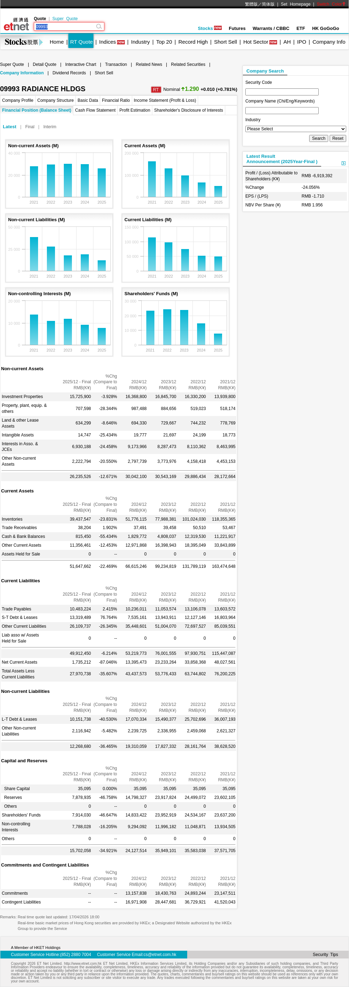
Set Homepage (296, 4)
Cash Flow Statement (95, 110)
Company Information (22, 72)
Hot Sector (255, 42)
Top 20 (164, 42)
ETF (300, 28)
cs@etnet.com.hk (159, 954)
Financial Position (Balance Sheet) (36, 110)
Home (57, 42)
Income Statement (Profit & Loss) (165, 100)
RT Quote (81, 42)
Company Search (265, 71)
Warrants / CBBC (271, 28)
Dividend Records (69, 72)
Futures (237, 28)
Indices (107, 42)
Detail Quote (44, 64)
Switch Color (331, 4)
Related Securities (188, 64)
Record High (193, 42)
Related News (149, 64)
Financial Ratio (116, 100)
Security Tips (325, 954)
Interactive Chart (80, 64)
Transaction (116, 64)
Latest (9, 126)
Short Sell (225, 42)
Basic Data (88, 100)
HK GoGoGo (325, 28)
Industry (140, 42)
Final (30, 126)
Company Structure (55, 100)
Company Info (328, 42)
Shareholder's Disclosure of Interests (188, 110)
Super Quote (65, 18)
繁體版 (251, 4)
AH (287, 42)
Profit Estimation (135, 110)
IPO (301, 42)
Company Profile (17, 100)
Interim (49, 126)
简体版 (268, 4)
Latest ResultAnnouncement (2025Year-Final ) (282, 159)
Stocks (210, 28)
